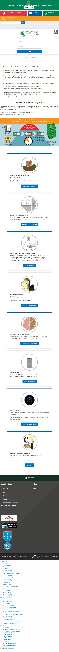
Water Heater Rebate (29, 381)
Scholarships (6, 582)
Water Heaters (8, 613)
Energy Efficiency (7, 601)
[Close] (28, 3)
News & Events (7, 565)
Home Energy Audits (8, 600)
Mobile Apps (6, 646)
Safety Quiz (8, 592)
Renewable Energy (8, 619)
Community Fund (7, 579)
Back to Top (31, 477)
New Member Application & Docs (11, 631)
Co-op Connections (8, 595)
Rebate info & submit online (29, 224)
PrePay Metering (7, 636)
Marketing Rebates (8, 609)
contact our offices (18, 460)
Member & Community (7, 577)
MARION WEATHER (44, 509)
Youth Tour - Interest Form (11, 586)
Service (3, 625)
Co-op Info (4, 561)
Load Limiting (6, 637)
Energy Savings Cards (10, 607)
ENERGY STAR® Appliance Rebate (14, 614)
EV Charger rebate (29, 265)
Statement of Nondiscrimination (10, 502)
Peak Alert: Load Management (11, 618)
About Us (5, 563)
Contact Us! (29, 465)
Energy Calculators (9, 605)
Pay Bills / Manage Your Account (11, 629)
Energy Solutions (5, 597)
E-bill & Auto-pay (7, 634)
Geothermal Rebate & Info (29, 186)
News (3, 492)
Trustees (5, 568)
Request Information (8, 575)
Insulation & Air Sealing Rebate (29, 343)
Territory (5, 567)
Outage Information (10, 641)
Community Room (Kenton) (10, 594)
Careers (4, 499)
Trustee (34, 488)
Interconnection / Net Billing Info (13, 622)
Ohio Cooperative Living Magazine (12, 573)
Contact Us (5, 488)
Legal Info (5, 495)
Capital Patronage (7, 570)
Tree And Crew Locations (9, 645)
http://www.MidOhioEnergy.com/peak (14, 114)
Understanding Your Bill (9, 632)
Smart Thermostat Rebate (29, 424)
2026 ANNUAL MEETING (7, 648)
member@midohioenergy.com (11, 96)
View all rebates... (9, 616)
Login (29, 51)
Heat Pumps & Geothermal (12, 611)
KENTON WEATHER (44, 496)
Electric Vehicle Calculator (9, 623)
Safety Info (7, 590)
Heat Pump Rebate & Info (29, 305)
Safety (4, 588)
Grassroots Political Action (10, 581)
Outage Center (7, 639)
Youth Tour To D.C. (8, 584)
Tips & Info (7, 604)
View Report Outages (10, 643)
